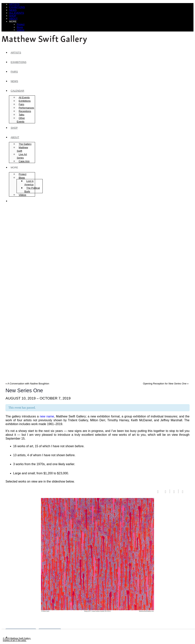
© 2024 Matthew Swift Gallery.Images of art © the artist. (17, 639)
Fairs (14, 71)
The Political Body (32, 189)
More (13, 21)
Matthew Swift (22, 149)
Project (20, 24)
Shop (12, 15)
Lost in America (29, 183)
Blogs (20, 27)
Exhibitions (17, 7)
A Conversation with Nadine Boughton (27, 383)
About (13, 18)
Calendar (17, 90)
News (13, 10)
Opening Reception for (166, 383)
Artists (14, 4)
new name (47, 416)
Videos (20, 29)
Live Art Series (22, 156)
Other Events (21, 120)
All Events (16, 12)
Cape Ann (24, 161)
